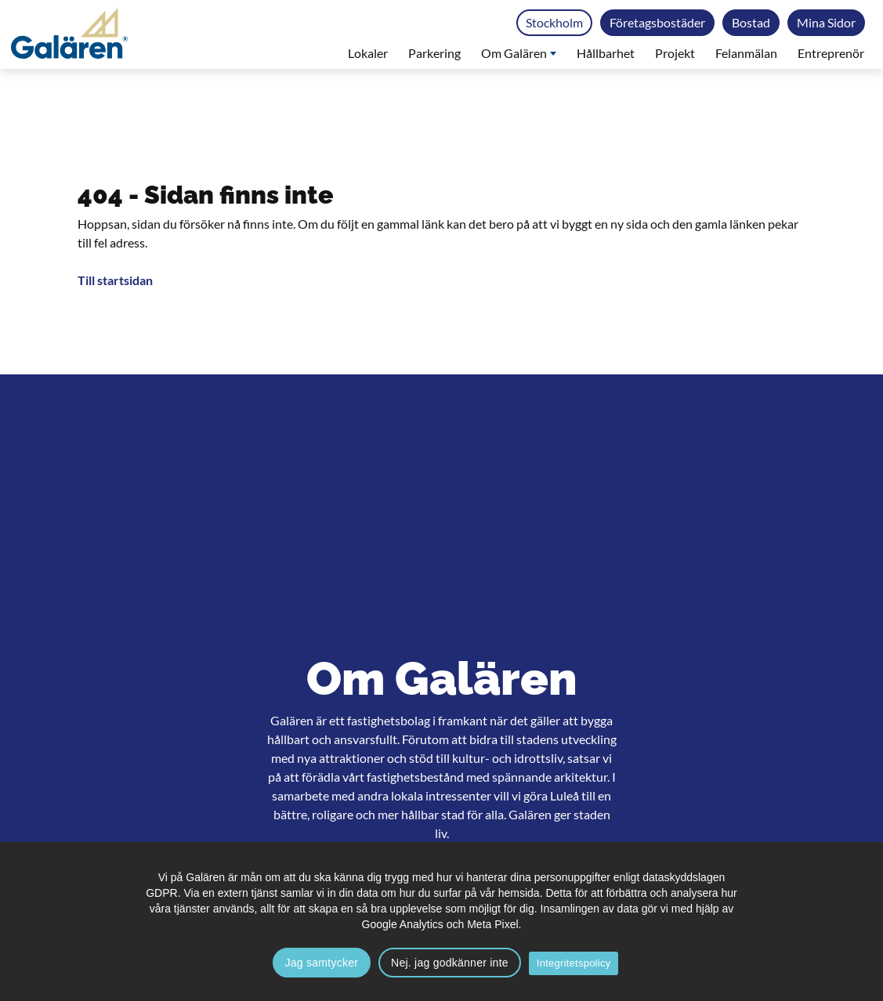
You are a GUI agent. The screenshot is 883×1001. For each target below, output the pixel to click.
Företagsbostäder (657, 22)
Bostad (751, 22)
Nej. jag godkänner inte (449, 962)
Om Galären (518, 52)
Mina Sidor (826, 22)
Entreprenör (831, 52)
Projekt (675, 52)
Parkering (434, 52)
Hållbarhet (606, 52)
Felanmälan (746, 52)
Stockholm (554, 22)
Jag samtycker (322, 962)
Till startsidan (115, 280)
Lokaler (368, 52)
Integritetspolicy (574, 963)
